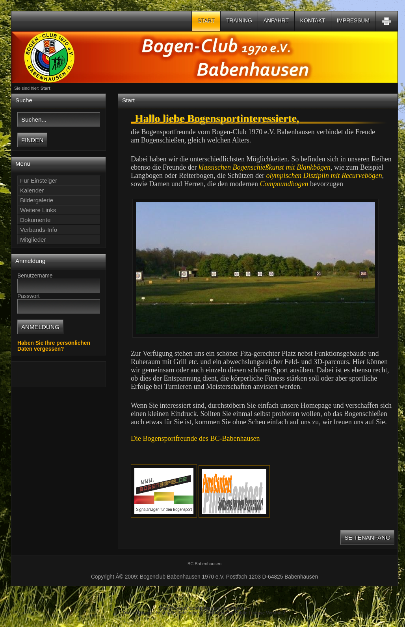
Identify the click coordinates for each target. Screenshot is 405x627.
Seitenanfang (367, 537)
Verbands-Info (38, 229)
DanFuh (239, 608)
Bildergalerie (36, 200)
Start (206, 21)
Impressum (353, 21)
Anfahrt (276, 21)
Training (239, 21)
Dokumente (35, 219)
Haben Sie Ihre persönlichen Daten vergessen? (53, 346)
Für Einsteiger (38, 180)
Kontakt (312, 21)
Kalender (32, 190)
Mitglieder (33, 239)
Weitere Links (38, 210)
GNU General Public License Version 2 (246, 612)
